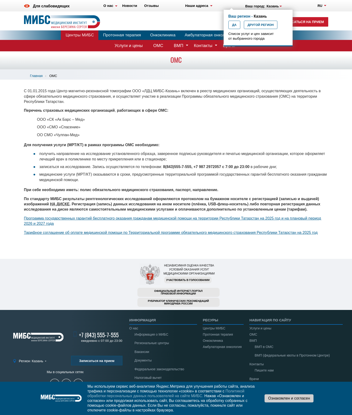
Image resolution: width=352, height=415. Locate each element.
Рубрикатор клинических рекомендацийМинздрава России (178, 302)
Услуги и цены (129, 45)
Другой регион (261, 25)
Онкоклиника (163, 35)
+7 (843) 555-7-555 (99, 335)
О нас (133, 328)
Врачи (254, 379)
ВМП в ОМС (264, 347)
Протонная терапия (122, 35)
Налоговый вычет (148, 378)
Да (234, 25)
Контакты (203, 45)
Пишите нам (264, 370)
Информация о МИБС (151, 334)
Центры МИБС (80, 35)
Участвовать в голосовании (187, 280)
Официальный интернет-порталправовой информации (178, 292)
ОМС (158, 45)
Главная (36, 76)
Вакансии (142, 352)
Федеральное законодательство (159, 369)
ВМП (178, 45)
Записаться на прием (303, 22)
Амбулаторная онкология (209, 35)
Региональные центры (152, 343)
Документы (143, 360)
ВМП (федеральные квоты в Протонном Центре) (292, 355)
